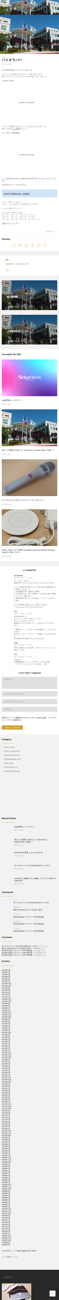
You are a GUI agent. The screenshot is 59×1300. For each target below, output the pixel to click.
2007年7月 (6, 1202)
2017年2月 (6, 977)
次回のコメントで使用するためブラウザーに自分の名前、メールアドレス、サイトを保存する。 (29, 719)
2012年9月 (6, 1066)
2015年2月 (6, 1010)
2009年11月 (6, 1142)
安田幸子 (16, 889)
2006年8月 (6, 1227)
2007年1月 (6, 1216)
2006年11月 (6, 1220)
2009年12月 (6, 1140)
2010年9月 (6, 1120)
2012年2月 (6, 1082)
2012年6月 (6, 1073)
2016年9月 (6, 986)
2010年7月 (6, 1124)
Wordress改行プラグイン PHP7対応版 (28, 899)
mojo (16, 643)
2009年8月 (6, 1149)
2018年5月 (6, 959)
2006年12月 (6, 1218)
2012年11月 (6, 1062)
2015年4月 (6, 1006)
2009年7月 (6, 1151)
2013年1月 (6, 1057)
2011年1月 (6, 1111)
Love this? (51, 231)
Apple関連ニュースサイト (12, 400)
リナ (15, 882)
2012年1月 (6, 1084)
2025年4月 (6, 952)
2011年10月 (6, 1091)
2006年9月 (6, 1225)
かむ (7, 260)
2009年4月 (6, 1158)
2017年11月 (6, 968)
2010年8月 (6, 1122)
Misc (3, 57)
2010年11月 (6, 1115)
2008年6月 (6, 1180)
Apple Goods (10, 751)
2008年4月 (6, 1182)
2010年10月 (6, 1117)
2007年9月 (6, 1198)
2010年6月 (6, 1126)
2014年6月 (6, 1024)
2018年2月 (6, 963)
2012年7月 (6, 1070)
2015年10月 (6, 999)
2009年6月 (6, 1153)
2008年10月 (6, 1171)
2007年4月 (6, 1209)
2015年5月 (6, 1003)
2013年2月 (6, 1055)
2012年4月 (6, 1077)
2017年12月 (6, 966)
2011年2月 (6, 1108)
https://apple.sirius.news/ (26, 1233)
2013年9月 (6, 1041)
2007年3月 (6, 1211)
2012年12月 (6, 1059)
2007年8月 (6, 1200)
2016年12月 (6, 981)
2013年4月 (6, 1050)
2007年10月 (6, 1195)
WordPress (10, 771)
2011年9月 (6, 1093)
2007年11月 (6, 1193)
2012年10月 (6, 1064)
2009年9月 (6, 1146)
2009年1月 (6, 1164)
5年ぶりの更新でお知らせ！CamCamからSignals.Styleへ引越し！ (28, 450)
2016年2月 (6, 990)
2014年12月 (6, 1015)
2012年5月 (6, 1075)
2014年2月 (6, 1030)
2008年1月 (6, 1189)
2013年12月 (6, 1035)
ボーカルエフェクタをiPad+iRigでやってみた (32, 854)
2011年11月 (6, 1088)
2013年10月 (6, 1039)
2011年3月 (6, 1106)
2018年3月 (6, 961)
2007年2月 (6, 1213)
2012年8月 (6, 1068)
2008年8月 (6, 1175)
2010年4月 (6, 1131)
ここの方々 (16, 129)
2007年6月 (6, 1204)
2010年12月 (6, 1113)
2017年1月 (6, 979)
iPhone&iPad (10, 759)
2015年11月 (6, 997)
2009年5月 (6, 1155)
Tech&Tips (9, 767)
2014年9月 (6, 1017)
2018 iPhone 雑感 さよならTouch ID (28, 846)
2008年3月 (6, 1184)
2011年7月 (6, 1097)
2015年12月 (6, 995)
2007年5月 (6, 1207)
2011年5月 (6, 1102)
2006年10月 (6, 1222)
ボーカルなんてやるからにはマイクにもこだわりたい (23, 500)
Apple (7, 747)
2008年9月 (6, 1173)
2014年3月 (6, 1028)
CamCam (17, 904)
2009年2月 (6, 1162)
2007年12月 (6, 1191)
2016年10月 (6, 983)
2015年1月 (6, 1012)
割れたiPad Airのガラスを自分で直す (27, 892)
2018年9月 (6, 957)
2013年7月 (6, 1044)
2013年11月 (6, 1037)
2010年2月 (6, 1135)
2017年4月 (6, 974)
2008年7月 (6, 1178)
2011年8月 (6, 1095)
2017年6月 (6, 972)
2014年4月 (6, 1026)
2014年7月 (6, 1021)
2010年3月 (6, 1133)
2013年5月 (6, 1048)
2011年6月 (6, 1099)
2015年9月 (6, 1001)
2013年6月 (6, 1046)
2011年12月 (6, 1086)
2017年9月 (6, 970)
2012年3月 (6, 1079)
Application (10, 755)
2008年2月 (6, 1187)
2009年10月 (6, 1144)
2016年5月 (6, 988)
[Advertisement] (21, 796)
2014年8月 (6, 1019)
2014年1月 (6, 1033)
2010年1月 (6, 1137)
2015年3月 (6, 1008)
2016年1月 (6, 992)
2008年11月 (6, 1169)
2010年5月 (6, 1129)
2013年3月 (6, 1053)
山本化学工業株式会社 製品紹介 (17, 194)
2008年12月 (6, 1166)
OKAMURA (18, 576)
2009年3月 (6, 1160)
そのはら (16, 897)
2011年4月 (6, 1104)
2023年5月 (6, 954)
